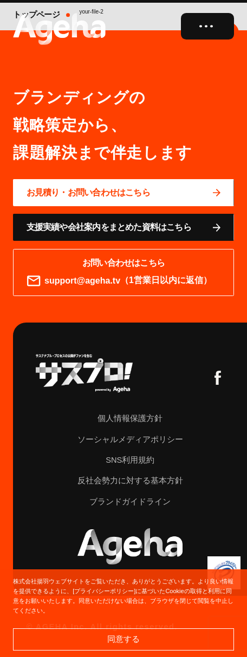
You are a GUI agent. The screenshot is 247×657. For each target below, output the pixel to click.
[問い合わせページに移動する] (123, 192)
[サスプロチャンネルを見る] (84, 373)
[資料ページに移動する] (123, 227)
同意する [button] (123, 638)
